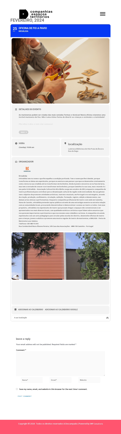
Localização (75, 144)
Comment (21, 350)
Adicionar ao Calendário (30, 309)
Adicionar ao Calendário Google (61, 309)
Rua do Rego (73, 151)
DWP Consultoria (96, 423)
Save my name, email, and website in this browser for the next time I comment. (53, 390)
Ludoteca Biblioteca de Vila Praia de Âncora (86, 148)
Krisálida (23, 175)
